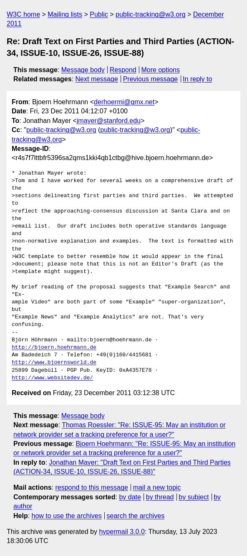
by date (130, 497)
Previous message (150, 79)
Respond (123, 69)
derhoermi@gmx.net (124, 101)
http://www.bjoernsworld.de (54, 362)
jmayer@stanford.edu (109, 120)
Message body (83, 69)
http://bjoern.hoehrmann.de (54, 347)
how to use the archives (67, 515)
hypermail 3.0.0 (121, 531)
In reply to (197, 79)
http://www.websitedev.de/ (52, 378)
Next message (97, 79)
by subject (194, 497)
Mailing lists (65, 14)
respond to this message (91, 487)
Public (99, 14)
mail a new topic (157, 487)
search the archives (136, 515)
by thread (160, 497)
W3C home (23, 14)
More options (160, 69)
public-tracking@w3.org (150, 14)
